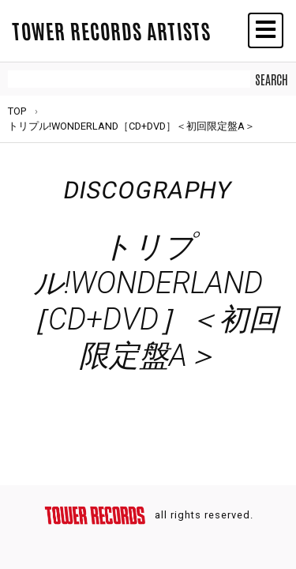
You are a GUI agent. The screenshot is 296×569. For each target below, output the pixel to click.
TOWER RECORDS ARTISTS (111, 30)
